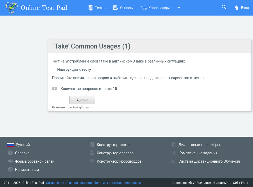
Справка (22, 153)
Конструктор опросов (115, 153)
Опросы (123, 7)
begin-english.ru (78, 107)
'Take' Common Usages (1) (92, 46)
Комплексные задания (198, 153)
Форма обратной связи (34, 161)
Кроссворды (155, 7)
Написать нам (27, 170)
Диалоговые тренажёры (199, 145)
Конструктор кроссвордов (119, 161)
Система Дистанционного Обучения (209, 161)
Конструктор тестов (114, 145)
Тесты (96, 7)
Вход (241, 7)
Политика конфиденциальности (117, 183)
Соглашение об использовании (69, 183)
